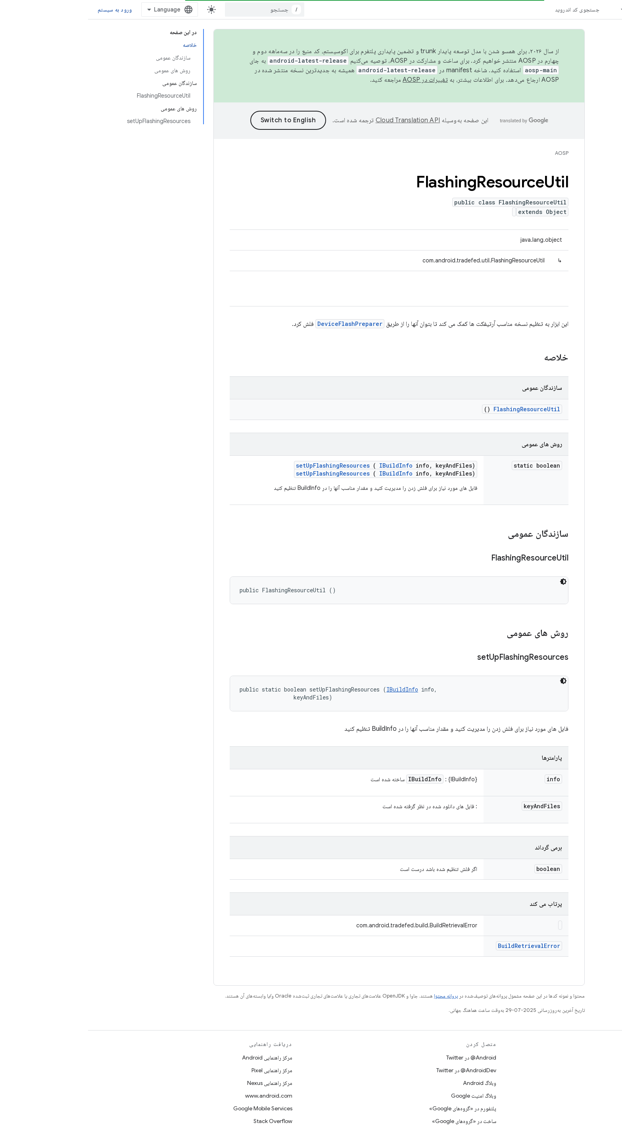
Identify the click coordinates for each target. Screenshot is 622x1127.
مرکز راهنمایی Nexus (181, 1083)
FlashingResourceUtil (438, 409)
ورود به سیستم (27, 9)
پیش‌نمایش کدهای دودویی (585, 1095)
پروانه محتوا (358, 995)
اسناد (547, 9)
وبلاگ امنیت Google (385, 1095)
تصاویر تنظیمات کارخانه (588, 1108)
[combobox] (176, 9)
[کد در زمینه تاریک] (475, 581)
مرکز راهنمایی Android (179, 1057)
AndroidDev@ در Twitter (378, 1070)
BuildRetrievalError (441, 946)
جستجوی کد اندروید (489, 9)
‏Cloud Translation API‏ (320, 120)
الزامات (605, 1070)
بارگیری (604, 1083)
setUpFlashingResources (245, 465)
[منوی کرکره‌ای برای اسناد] (531, 9)
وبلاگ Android (391, 1083)
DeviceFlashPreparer (261, 324)
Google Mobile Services (174, 1108)
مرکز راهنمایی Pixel (183, 1070)
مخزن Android (595, 1057)
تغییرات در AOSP (337, 80)
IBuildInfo (307, 465)
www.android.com (180, 1095)
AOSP (473, 153)
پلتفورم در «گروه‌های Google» (374, 1108)
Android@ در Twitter (383, 1057)
